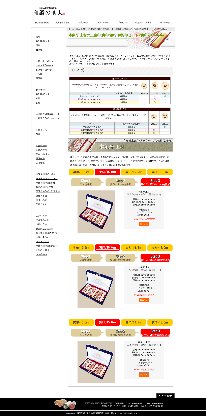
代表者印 (40, 89)
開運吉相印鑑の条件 (45, 174)
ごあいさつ (41, 216)
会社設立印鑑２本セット (48, 118)
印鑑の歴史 (41, 145)
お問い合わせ (164, 22)
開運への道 (41, 200)
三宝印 (39, 74)
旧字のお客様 (42, 250)
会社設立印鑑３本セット (48, 114)
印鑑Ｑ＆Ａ (41, 204)
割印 (38, 102)
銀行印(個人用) (43, 41)
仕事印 (39, 49)
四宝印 (39, 78)
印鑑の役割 (41, 150)
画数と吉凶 (41, 195)
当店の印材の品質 (44, 187)
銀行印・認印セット (45, 69)
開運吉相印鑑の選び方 (47, 246)
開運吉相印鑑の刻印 (45, 183)
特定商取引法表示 (143, 22)
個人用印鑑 (81, 29)
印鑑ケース (41, 130)
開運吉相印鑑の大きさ (47, 178)
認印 (38, 45)
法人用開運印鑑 (62, 22)
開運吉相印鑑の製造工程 (48, 191)
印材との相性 (42, 154)
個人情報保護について (47, 233)
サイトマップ (166, 2)
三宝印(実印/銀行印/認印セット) (101, 29)
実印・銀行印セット (45, 61)
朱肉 (38, 134)
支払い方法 (103, 22)
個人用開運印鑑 (42, 22)
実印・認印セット (44, 65)
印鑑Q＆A (123, 22)
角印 (38, 98)
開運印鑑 (40, 158)
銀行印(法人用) (43, 94)
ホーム (71, 29)
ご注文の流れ (83, 22)
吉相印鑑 (40, 163)
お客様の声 (41, 254)
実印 (38, 37)
